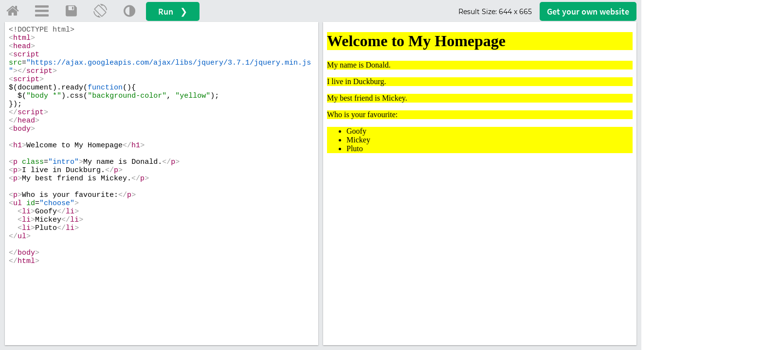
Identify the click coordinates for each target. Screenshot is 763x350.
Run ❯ (172, 11)
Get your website (588, 11)
